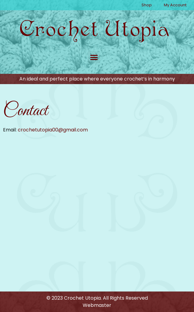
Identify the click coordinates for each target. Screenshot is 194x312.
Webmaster (97, 305)
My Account (175, 5)
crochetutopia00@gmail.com (53, 129)
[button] (94, 57)
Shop (147, 5)
